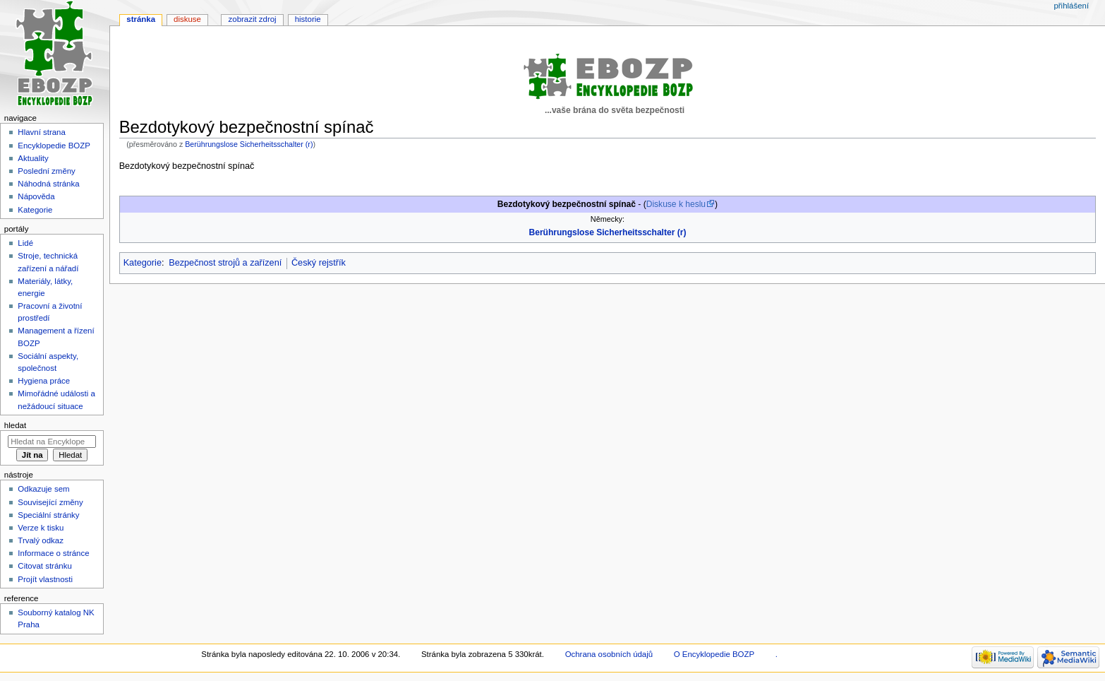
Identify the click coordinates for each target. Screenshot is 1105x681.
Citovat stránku (44, 566)
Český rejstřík (318, 263)
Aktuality (33, 158)
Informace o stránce (53, 553)
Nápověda (36, 196)
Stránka (140, 19)
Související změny (50, 502)
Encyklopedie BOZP (54, 145)
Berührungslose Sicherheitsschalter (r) (249, 144)
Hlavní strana (41, 132)
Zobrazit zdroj (253, 19)
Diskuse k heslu (676, 204)
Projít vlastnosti (45, 579)
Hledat (15, 425)
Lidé (25, 243)
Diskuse (187, 19)
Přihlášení (1071, 5)
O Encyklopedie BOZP (714, 654)
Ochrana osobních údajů (609, 654)
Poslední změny (47, 171)
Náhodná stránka (48, 183)
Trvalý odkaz (41, 540)
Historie (308, 19)
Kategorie (142, 263)
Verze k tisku (41, 527)
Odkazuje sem (43, 489)
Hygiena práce (44, 381)
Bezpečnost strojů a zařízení (225, 263)
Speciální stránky (48, 515)
